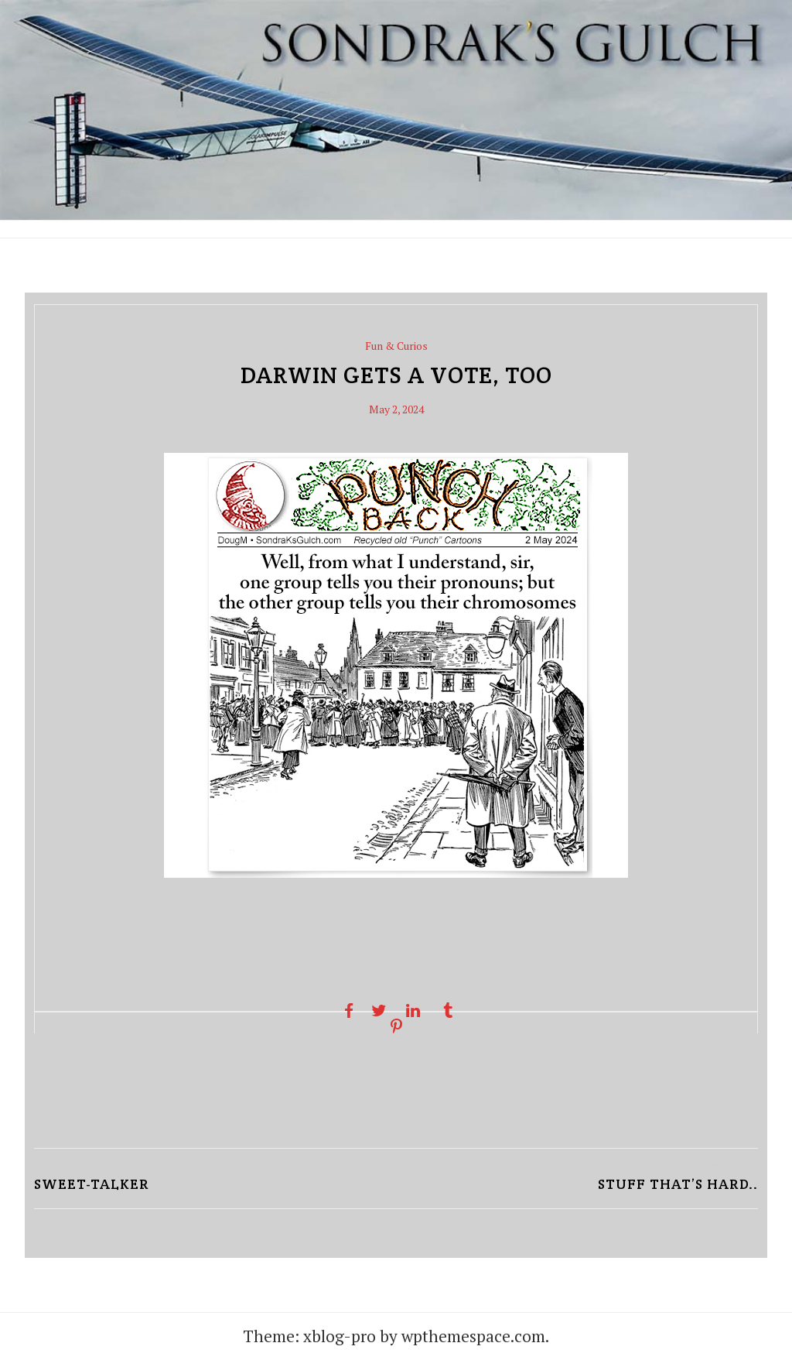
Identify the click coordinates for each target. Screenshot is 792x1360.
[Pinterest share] (395, 1027)
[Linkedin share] (413, 1010)
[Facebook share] (344, 1010)
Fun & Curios (396, 345)
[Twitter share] (378, 1010)
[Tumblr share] (447, 1010)
